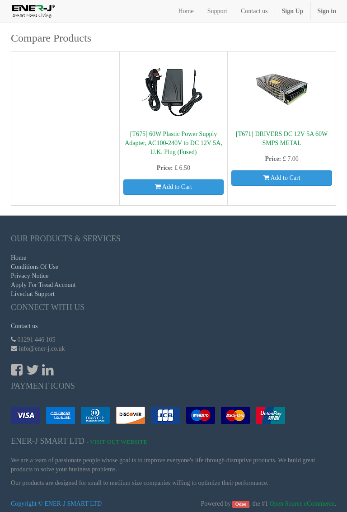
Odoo (241, 504)
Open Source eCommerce (302, 503)
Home (18, 257)
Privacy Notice (30, 275)
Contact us (24, 326)
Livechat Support (33, 294)
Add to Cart (173, 186)
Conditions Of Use (34, 266)
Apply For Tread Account (43, 285)
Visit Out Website (118, 441)
